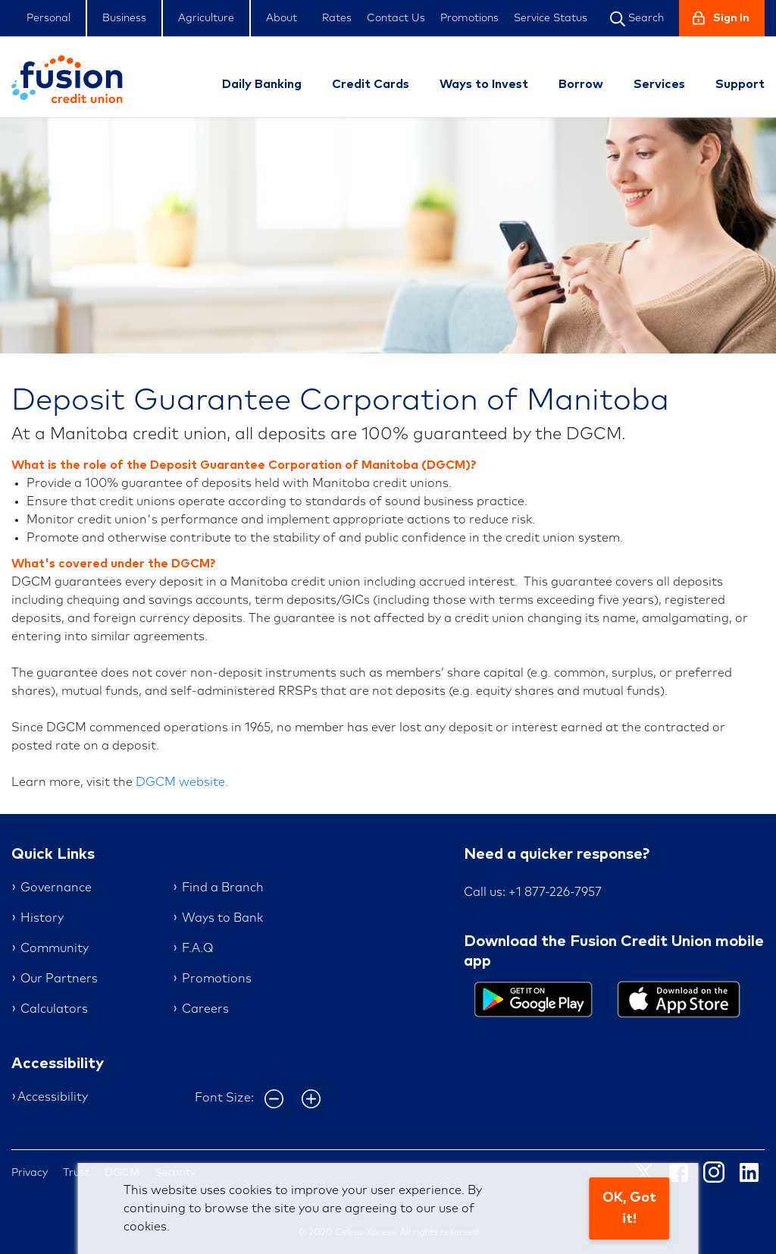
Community (54, 948)
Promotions (469, 18)
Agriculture (206, 18)
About (281, 18)
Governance (56, 888)
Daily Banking (262, 84)
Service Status (550, 18)
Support (740, 84)
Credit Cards (370, 84)
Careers (205, 1009)
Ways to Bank (222, 918)
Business (124, 18)
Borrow (581, 84)
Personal (48, 18)
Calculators (54, 1009)
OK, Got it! (629, 1208)
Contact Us (396, 18)
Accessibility (52, 1097)
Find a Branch (223, 888)
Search (637, 19)
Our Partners (59, 979)
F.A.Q (197, 948)
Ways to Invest (484, 84)
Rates (337, 18)
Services (659, 84)
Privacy (29, 1173)
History (42, 918)
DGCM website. (182, 782)
